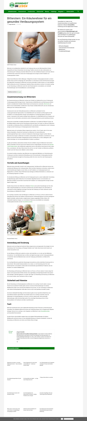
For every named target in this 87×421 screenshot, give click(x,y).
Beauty (47, 11)
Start (8, 15)
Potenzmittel (22, 11)
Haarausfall (40, 11)
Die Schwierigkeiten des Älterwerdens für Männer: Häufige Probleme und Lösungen (30, 394)
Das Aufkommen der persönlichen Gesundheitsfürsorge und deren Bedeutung (46, 410)
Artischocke (46, 104)
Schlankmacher (12, 11)
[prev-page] (8, 414)
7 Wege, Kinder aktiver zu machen (46, 377)
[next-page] (10, 414)
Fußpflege (53, 11)
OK (62, 418)
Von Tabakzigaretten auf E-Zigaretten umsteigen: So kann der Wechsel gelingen (47, 364)
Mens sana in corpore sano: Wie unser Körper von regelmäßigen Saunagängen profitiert (13, 410)
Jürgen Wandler (12, 24)
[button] (78, 11)
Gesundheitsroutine (45, 311)
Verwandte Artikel (13, 348)
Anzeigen (19, 91)
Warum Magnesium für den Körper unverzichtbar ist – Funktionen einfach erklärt (30, 364)
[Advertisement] (55, 5)
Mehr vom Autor (25, 348)
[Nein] (85, 419)
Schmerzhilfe (70, 11)
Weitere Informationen (68, 418)
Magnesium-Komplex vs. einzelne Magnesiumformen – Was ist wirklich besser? (14, 364)
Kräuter (32, 186)
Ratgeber (61, 11)
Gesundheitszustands (27, 201)
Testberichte (31, 11)
